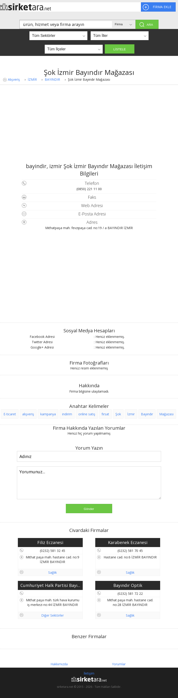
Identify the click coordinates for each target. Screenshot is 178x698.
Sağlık (52, 572)
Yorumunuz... (89, 482)
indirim (67, 414)
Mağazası (166, 414)
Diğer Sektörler (52, 615)
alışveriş (28, 414)
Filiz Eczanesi (50, 542)
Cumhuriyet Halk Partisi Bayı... (50, 585)
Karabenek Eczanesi (127, 542)
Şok (118, 414)
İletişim (89, 673)
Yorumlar (119, 664)
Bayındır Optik (127, 585)
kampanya (48, 414)
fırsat (105, 414)
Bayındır (147, 414)
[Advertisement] (89, 127)
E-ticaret (9, 414)
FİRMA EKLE (162, 7)
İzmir (131, 414)
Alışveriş (14, 79)
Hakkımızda (59, 664)
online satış (86, 414)
